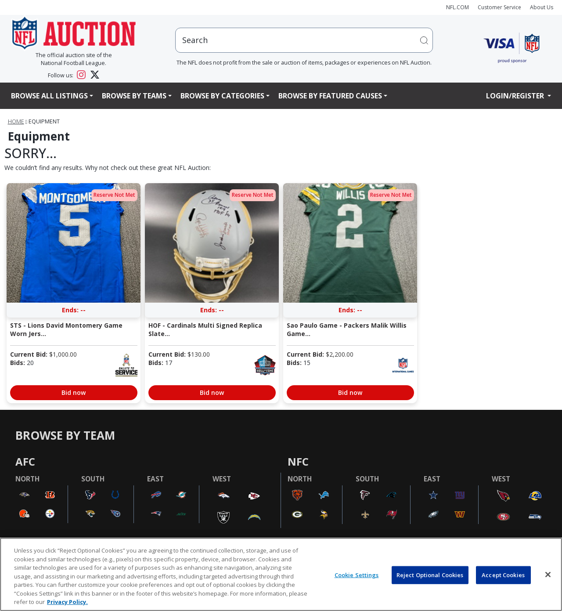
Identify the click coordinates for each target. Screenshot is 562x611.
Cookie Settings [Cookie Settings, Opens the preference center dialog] (357, 574)
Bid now (73, 392)
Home (16, 121)
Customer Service (499, 7)
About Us (541, 7)
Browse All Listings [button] (49, 96)
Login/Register (516, 96)
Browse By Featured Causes (330, 96)
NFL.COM (457, 7)
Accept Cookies (503, 574)
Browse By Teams (134, 96)
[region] (281, 574)
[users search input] (304, 40)
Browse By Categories (222, 96)
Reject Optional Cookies (430, 574)
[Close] (548, 574)
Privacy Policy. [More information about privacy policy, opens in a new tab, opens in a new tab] (67, 602)
